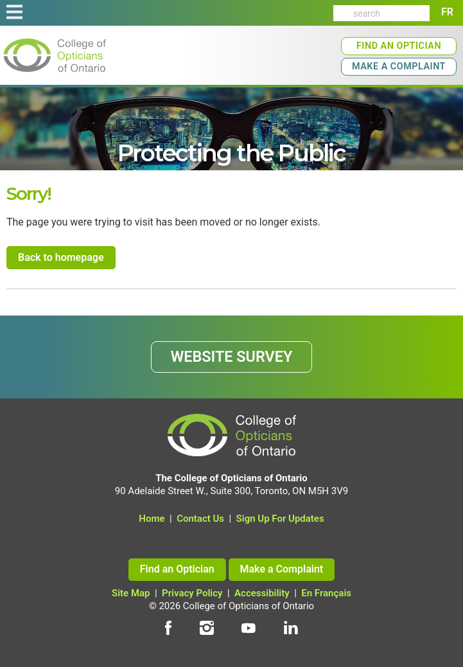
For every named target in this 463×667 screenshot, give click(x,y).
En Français (326, 593)
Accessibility (262, 593)
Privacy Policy (192, 593)
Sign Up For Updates (280, 518)
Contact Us (200, 518)
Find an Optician (398, 45)
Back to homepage (61, 257)
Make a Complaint (399, 66)
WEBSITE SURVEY (232, 357)
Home (151, 518)
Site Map (131, 593)
